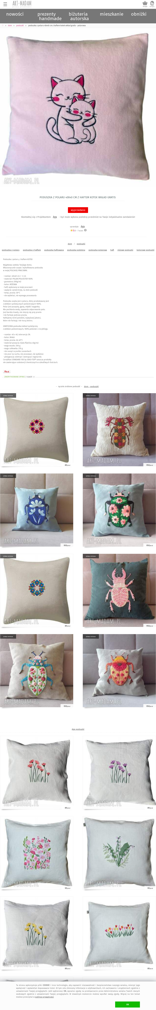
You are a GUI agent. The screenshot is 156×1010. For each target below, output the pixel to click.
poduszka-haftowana (54, 250)
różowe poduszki (125, 250)
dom (70, 244)
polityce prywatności (44, 997)
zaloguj (152, 6)
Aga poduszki (78, 729)
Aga (55, 216)
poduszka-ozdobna (76, 250)
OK (127, 1004)
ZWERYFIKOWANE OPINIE (19, 377)
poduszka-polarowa (98, 250)
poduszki (81, 244)
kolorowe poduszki (145, 250)
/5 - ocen (76, 230)
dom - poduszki (91, 386)
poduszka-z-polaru (11, 250)
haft (112, 250)
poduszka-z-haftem (32, 250)
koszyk (145, 6)
